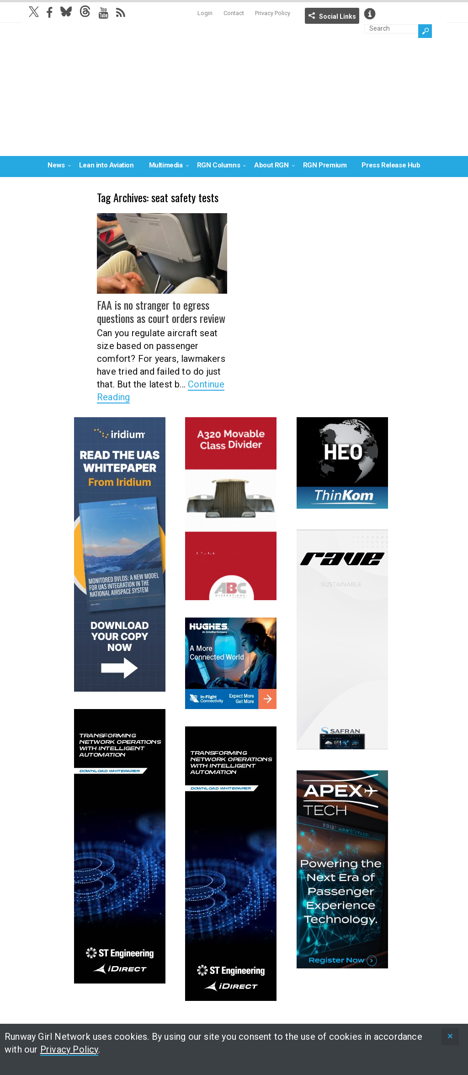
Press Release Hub (391, 165)
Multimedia (166, 165)
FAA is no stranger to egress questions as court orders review (161, 311)
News (56, 165)
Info (370, 14)
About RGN (271, 165)
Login (205, 13)
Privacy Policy (272, 13)
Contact (233, 13)
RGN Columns (218, 165)
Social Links (337, 16)
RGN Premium (325, 165)
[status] (450, 1036)
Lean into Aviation (106, 165)
